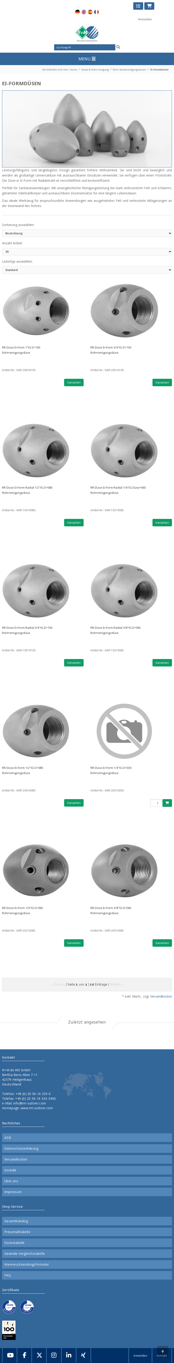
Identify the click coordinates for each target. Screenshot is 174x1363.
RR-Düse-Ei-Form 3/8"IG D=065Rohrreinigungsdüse (110, 910)
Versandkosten (161, 996)
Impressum (13, 1192)
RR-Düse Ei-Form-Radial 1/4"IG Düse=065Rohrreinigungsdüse (118, 490)
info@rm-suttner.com (29, 1103)
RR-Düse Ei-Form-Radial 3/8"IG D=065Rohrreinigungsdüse (115, 630)
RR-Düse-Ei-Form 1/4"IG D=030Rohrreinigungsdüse (110, 770)
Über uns (11, 1181)
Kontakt (10, 1170)
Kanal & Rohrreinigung (95, 69)
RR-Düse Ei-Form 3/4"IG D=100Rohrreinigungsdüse (110, 350)
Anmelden (145, 19)
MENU (87, 58)
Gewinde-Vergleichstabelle (24, 1254)
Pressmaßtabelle (17, 1232)
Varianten (74, 382)
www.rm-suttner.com (37, 1108)
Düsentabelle (14, 1243)
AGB (7, 1138)
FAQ (7, 1275)
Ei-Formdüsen (159, 69)
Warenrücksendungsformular (26, 1264)
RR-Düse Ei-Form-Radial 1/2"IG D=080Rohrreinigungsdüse (27, 490)
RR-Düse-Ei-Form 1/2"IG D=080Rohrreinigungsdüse (22, 770)
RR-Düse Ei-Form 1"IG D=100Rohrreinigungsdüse (21, 350)
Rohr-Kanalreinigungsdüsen (129, 69)
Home (73, 69)
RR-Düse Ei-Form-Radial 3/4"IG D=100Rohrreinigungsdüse (27, 630)
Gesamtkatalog (16, 1221)
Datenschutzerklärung (21, 1148)
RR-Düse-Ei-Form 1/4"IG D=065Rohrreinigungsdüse (22, 910)
